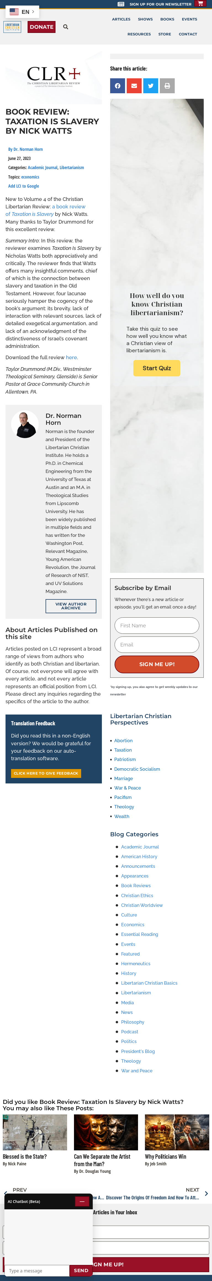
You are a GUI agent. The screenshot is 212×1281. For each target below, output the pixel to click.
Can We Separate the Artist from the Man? (102, 1160)
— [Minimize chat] (82, 1201)
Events (189, 19)
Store (164, 34)
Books (167, 19)
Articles (121, 19)
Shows (145, 19)
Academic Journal (42, 167)
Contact (188, 34)
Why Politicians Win (165, 1156)
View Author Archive (70, 606)
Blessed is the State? (25, 1156)
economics (30, 177)
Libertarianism (72, 167)
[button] (65, 27)
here (71, 357)
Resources (139, 34)
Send (81, 1270)
